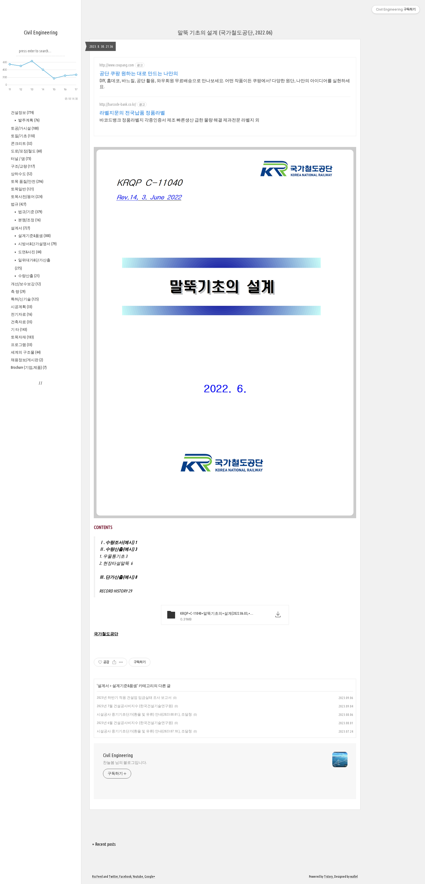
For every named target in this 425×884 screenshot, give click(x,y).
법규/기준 (29, 212)
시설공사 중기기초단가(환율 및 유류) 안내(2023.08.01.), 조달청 (144, 714)
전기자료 (21, 314)
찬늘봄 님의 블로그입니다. (125, 762)
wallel (354, 876)
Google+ (149, 876)
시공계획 (21, 307)
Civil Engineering (40, 32)
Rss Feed (97, 876)
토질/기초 (23, 136)
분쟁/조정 (29, 220)
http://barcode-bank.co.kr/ (117, 104)
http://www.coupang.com (116, 65)
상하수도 (21, 174)
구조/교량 (23, 166)
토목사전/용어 (27, 196)
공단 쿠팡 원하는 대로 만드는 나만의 (138, 73)
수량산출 (28, 276)
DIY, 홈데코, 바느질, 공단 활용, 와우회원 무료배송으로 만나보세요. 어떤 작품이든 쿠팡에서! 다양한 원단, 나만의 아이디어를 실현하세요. (224, 83)
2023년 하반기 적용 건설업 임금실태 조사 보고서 (134, 697)
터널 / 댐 (21, 158)
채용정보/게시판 (27, 360)
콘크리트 (21, 143)
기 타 (19, 329)
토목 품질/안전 (27, 181)
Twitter (113, 876)
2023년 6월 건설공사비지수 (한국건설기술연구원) (135, 723)
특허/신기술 (25, 299)
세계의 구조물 (26, 352)
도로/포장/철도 (26, 151)
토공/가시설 (25, 128)
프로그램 (21, 344)
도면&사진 (29, 252)
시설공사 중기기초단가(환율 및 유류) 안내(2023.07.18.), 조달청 (144, 731)
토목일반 (22, 189)
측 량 (18, 291)
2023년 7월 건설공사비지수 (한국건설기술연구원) (135, 706)
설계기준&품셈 (34, 235)
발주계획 (28, 120)
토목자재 (22, 337)
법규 (18, 204)
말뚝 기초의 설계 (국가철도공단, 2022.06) (225, 32)
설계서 (20, 228)
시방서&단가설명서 (37, 244)
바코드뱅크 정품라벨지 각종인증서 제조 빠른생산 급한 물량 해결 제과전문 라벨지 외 (179, 119)
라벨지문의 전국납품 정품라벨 (132, 112)
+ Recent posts (104, 844)
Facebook (125, 876)
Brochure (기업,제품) (29, 367)
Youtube (138, 876)
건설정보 (22, 112)
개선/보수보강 (26, 284)
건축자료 (21, 322)
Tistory (328, 876)
